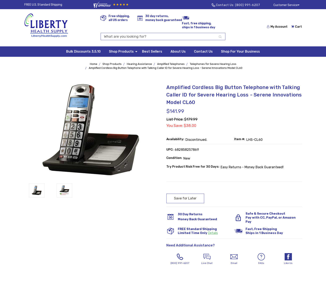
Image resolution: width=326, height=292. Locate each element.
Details (213, 233)
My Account (277, 26)
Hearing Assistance (139, 64)
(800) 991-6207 (247, 5)
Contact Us (203, 51)
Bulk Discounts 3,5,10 (83, 51)
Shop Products (123, 51)
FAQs (261, 259)
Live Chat (206, 259)
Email (234, 259)
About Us (178, 51)
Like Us (288, 259)
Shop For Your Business (240, 51)
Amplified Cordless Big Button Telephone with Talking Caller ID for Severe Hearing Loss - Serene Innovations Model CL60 (165, 67)
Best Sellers (152, 51)
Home (93, 64)
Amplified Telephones (171, 64)
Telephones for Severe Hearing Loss (213, 64)
